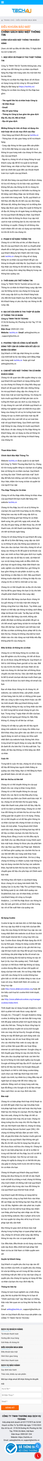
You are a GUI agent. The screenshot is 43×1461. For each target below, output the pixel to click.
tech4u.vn (34, 135)
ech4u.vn (14, 332)
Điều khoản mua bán (26, 20)
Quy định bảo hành (9, 1370)
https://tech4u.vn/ (27, 86)
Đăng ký (10, 1407)
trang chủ (9, 20)
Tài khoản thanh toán (9, 1334)
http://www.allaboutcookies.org (19, 989)
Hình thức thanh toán (9, 1360)
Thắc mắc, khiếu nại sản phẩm (13, 1374)
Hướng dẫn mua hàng (10, 1338)
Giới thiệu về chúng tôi (10, 1342)
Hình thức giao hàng (9, 1356)
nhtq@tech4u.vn (15, 1309)
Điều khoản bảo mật (9, 1352)
